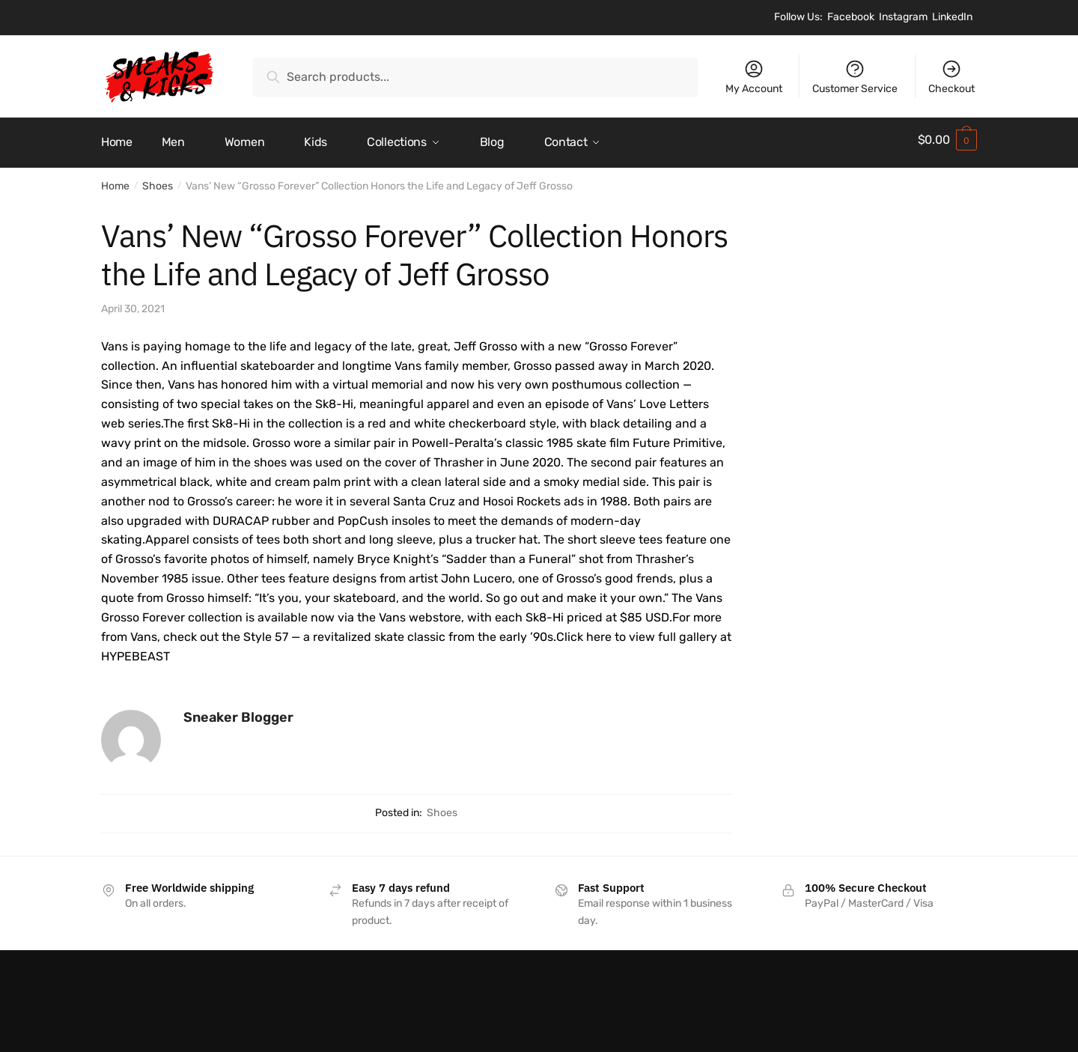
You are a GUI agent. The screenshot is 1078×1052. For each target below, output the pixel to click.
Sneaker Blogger (238, 712)
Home (115, 180)
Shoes (157, 180)
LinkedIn (952, 16)
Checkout (951, 76)
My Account (753, 76)
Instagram (903, 16)
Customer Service (855, 76)
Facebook (850, 16)
